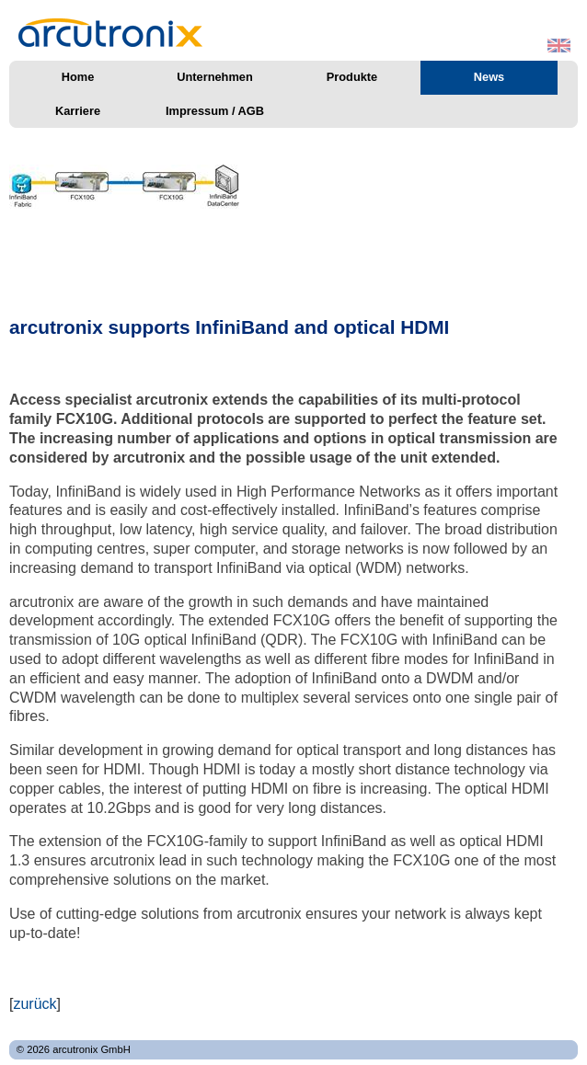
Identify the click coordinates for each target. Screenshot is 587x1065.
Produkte (352, 77)
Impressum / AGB (215, 111)
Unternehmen (214, 77)
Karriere (77, 111)
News (489, 77)
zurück (34, 1004)
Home (78, 77)
